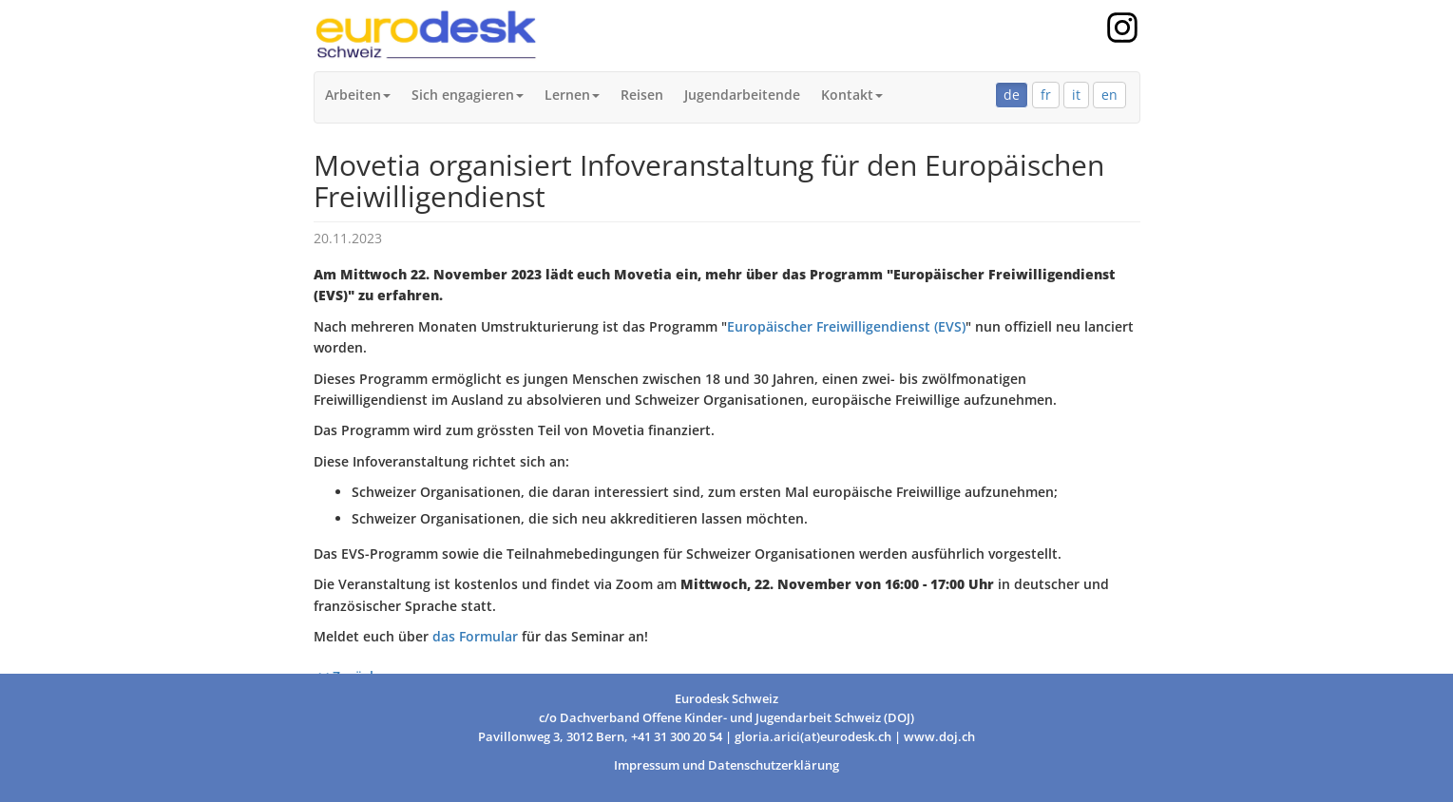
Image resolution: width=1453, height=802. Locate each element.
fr (1046, 95)
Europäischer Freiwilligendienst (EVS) (846, 326)
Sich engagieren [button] (467, 95)
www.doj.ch (939, 737)
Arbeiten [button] (358, 95)
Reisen (642, 95)
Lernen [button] (572, 95)
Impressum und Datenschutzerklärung (726, 765)
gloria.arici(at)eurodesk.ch (813, 737)
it (1076, 95)
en (1109, 95)
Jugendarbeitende (742, 95)
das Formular (475, 636)
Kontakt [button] (852, 95)
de (1012, 95)
